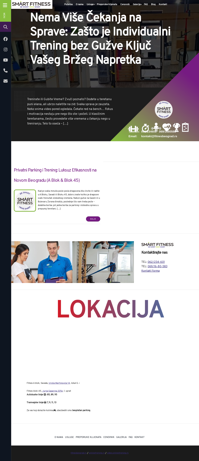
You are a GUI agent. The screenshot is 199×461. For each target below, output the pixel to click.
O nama (79, 4)
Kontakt (163, 4)
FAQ (146, 4)
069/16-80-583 (157, 266)
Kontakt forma (150, 271)
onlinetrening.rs (97, 453)
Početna (68, 4)
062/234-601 (156, 262)
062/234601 (149, 131)
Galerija (137, 4)
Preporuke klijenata (107, 4)
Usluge (90, 4)
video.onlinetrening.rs (118, 453)
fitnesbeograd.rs (79, 453)
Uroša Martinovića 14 (59, 383)
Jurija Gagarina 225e (52, 391)
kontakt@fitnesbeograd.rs (159, 136)
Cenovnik (125, 4)
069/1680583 (167, 131)
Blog (153, 4)
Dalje (93, 219)
